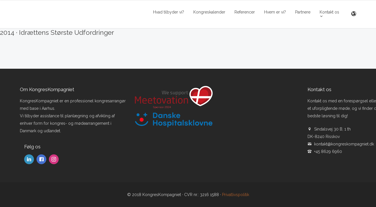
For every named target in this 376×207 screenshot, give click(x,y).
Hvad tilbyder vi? (168, 12)
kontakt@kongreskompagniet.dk (344, 144)
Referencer (244, 12)
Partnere (302, 12)
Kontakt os (329, 12)
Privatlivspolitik (235, 194)
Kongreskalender (209, 12)
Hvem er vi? (275, 12)
